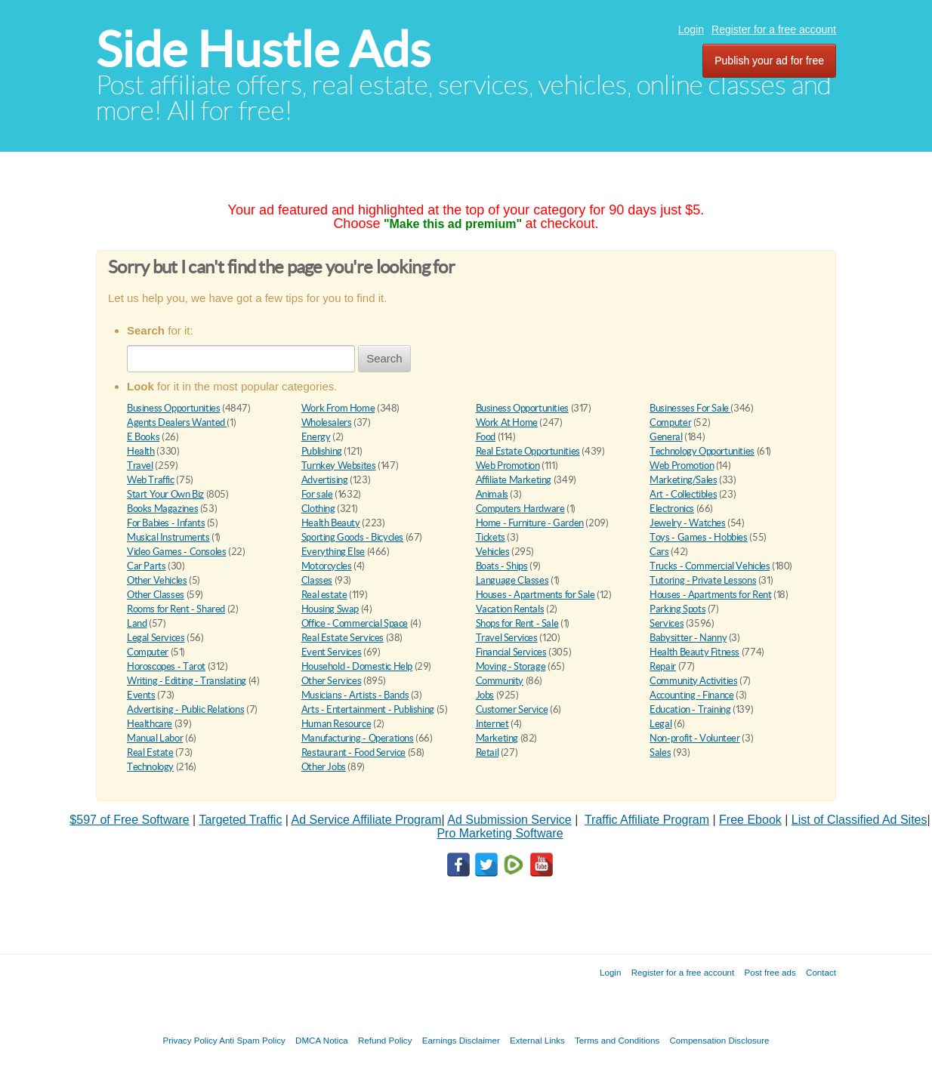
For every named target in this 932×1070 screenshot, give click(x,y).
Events (141, 695)
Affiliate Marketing (514, 480)
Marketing (497, 738)
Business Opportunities (173, 408)
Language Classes (512, 580)
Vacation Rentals (510, 609)
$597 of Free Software (129, 819)
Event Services (331, 652)
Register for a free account (773, 29)
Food (485, 436)
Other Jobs (323, 766)
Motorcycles (326, 566)
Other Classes (155, 594)
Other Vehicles (157, 580)
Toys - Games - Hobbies (698, 537)
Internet (492, 723)
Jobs (485, 695)
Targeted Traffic (240, 819)
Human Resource (336, 723)
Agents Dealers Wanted (177, 422)
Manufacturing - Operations (357, 738)
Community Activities (693, 680)
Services (667, 623)
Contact (821, 972)
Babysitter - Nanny (688, 637)
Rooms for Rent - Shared (176, 609)
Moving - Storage (511, 666)
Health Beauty (330, 523)
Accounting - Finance (691, 695)
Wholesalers (326, 422)
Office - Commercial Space (354, 623)
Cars (659, 551)
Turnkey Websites (338, 465)
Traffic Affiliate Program (647, 819)
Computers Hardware (520, 508)
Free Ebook (750, 819)
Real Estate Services (342, 637)
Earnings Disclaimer (461, 1040)
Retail (487, 752)
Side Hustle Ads (263, 49)
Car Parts (146, 566)
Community (500, 680)
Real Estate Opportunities (528, 451)
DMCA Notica (321, 1040)
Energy (316, 436)
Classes (316, 580)
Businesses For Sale (690, 408)
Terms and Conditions (617, 1040)
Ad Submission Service (509, 819)
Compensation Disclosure (719, 1040)
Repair (663, 666)
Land (137, 623)
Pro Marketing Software (500, 833)
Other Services (331, 680)
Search (384, 358)
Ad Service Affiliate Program (367, 819)
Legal (660, 723)
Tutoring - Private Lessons (703, 580)
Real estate (324, 594)
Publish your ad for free (769, 60)
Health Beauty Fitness (694, 652)
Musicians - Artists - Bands (355, 695)
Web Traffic (150, 480)
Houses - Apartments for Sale (535, 594)
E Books (143, 436)
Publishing (321, 451)
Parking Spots (677, 609)
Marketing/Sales (683, 480)
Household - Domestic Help (356, 666)
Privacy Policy (189, 1040)
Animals (492, 494)
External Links (537, 1040)
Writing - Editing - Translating (186, 680)
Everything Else (333, 551)
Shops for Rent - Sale (517, 623)
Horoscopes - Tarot (166, 666)
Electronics (672, 508)
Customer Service (512, 709)
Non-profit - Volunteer (694, 738)
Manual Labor (155, 738)
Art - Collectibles (683, 494)
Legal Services (156, 637)
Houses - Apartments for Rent (710, 594)
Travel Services (507, 637)
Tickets (490, 537)
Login (691, 29)
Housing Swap (330, 609)
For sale (317, 494)
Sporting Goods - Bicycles (352, 537)
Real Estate (150, 752)
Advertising (324, 480)
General (666, 436)
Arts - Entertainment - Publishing (367, 709)
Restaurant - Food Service (353, 752)
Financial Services (511, 652)
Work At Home (507, 422)
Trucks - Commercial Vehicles (710, 566)
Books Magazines (162, 508)
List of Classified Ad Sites (859, 819)
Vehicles (493, 551)
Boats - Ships (502, 566)
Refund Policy (385, 1040)
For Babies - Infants (166, 523)
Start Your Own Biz (165, 494)
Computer (670, 422)
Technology (150, 766)
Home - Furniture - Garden (530, 523)
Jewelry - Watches (687, 523)
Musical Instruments (168, 537)
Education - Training (690, 709)
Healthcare (149, 723)
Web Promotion (508, 465)
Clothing (318, 508)
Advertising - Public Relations (185, 709)
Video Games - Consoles (176, 551)
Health (141, 451)
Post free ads (769, 972)
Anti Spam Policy (252, 1040)
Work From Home (338, 408)
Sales (660, 752)
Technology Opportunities (702, 451)
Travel (140, 465)
